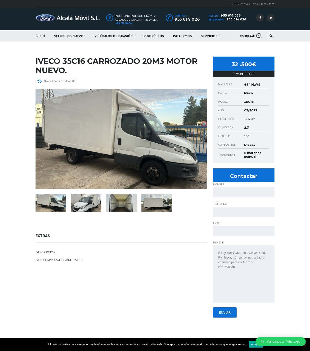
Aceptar (256, 344)
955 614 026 (231, 15)
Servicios (209, 36)
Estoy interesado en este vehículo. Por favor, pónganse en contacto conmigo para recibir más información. (243, 274)
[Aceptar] (304, 344)
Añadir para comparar (56, 81)
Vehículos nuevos (69, 36)
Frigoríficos (153, 36)
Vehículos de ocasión (114, 36)
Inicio (40, 36)
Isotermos (182, 36)
